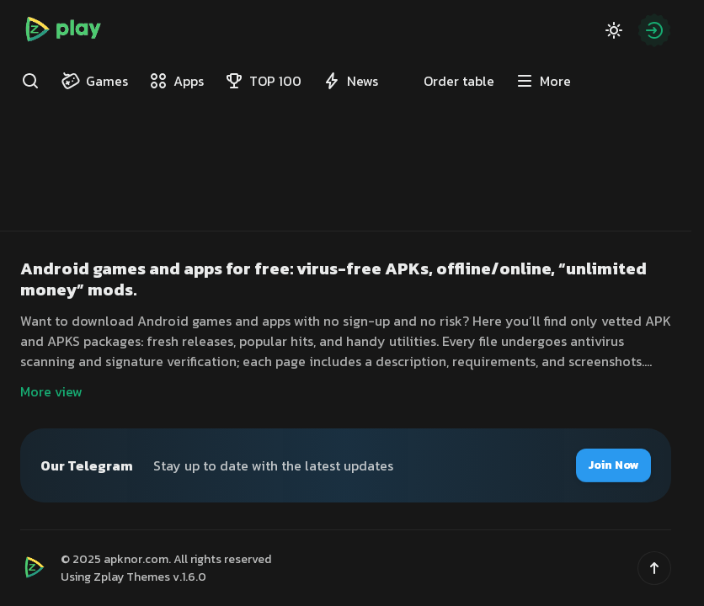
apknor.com (136, 559)
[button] (654, 568)
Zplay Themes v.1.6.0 (149, 577)
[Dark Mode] (614, 30)
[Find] (30, 81)
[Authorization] (654, 30)
